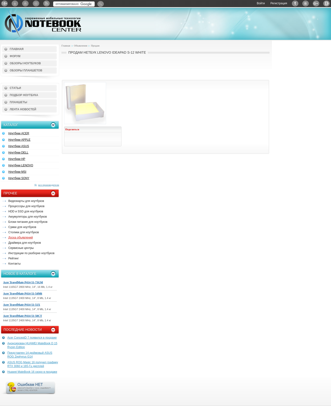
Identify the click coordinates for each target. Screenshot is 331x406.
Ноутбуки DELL (18, 152)
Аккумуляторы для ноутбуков (27, 216)
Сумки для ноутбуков (22, 227)
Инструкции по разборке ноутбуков (31, 253)
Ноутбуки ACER (18, 133)
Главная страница (15, 3)
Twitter (295, 3)
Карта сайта (25, 3)
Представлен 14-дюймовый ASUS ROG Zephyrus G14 (29, 354)
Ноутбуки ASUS (18, 146)
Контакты (14, 263)
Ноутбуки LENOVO (20, 165)
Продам (95, 45)
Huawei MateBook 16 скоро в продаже (32, 371)
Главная (16, 49)
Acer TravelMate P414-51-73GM (23, 282)
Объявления (80, 45)
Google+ (316, 3)
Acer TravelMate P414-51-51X (21, 304)
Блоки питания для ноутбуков (27, 222)
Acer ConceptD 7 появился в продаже (32, 337)
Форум (15, 56)
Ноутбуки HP (16, 159)
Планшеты (18, 102)
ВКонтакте (305, 3)
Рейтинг (13, 258)
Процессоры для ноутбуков (26, 206)
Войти (261, 3)
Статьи (15, 88)
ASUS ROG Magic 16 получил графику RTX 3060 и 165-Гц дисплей (32, 364)
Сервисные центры (21, 248)
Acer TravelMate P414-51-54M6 (22, 293)
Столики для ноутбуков (23, 232)
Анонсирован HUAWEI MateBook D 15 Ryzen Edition (32, 345)
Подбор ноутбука (24, 95)
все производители (48, 184)
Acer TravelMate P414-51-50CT (22, 315)
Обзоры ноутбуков (25, 63)
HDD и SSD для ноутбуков (25, 211)
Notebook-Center (43, 23)
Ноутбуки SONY (18, 178)
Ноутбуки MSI (17, 171)
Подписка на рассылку (35, 3)
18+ (4, 3)
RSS (46, 3)
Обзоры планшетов (26, 70)
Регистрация (278, 3)
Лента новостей (23, 109)
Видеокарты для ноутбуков (26, 201)
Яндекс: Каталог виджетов (326, 3)
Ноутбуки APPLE (19, 139)
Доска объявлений (20, 237)
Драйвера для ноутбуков (24, 242)
